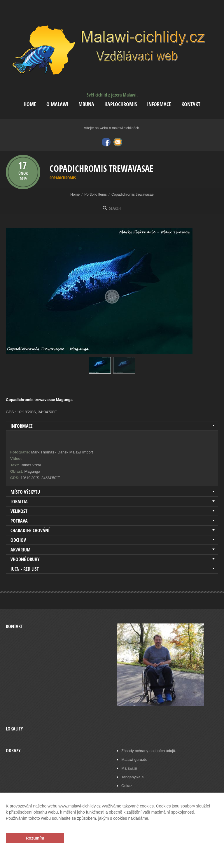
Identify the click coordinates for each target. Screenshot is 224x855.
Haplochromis (120, 104)
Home (30, 104)
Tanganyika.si (132, 777)
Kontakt (190, 104)
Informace (159, 104)
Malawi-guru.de (134, 759)
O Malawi (57, 104)
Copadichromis (63, 178)
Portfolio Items (95, 194)
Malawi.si (129, 768)
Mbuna (86, 104)
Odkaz (126, 786)
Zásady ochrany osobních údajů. (148, 751)
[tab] (112, 426)
